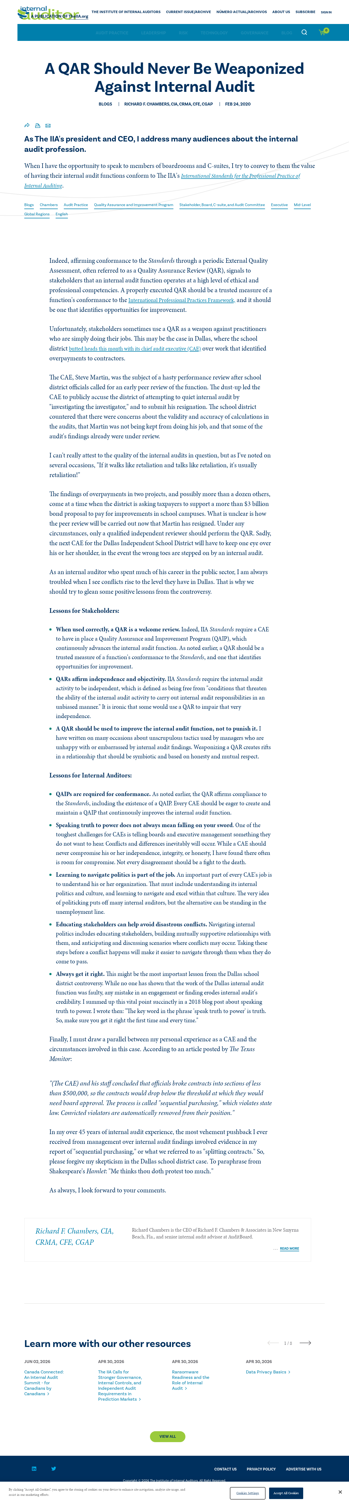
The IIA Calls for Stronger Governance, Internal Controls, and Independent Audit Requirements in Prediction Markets (119, 1390)
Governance (255, 32)
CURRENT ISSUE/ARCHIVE (204, 12)
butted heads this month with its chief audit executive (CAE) (147, 349)
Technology (214, 32)
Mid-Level (58, 214)
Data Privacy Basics (261, 1371)
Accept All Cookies (286, 1493)
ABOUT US (285, 12)
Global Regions (89, 214)
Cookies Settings (247, 1493)
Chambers (51, 204)
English (117, 214)
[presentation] (273, 1339)
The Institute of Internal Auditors (149, 12)
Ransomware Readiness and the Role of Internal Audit (194, 1376)
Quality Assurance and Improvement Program (145, 204)
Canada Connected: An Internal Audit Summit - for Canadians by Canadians (42, 1382)
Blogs (29, 204)
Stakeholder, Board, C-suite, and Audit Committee (244, 204)
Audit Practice (112, 32)
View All (168, 1449)
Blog (286, 32)
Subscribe (307, 12)
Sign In (326, 12)
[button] (285, 1339)
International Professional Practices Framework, (191, 301)
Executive (33, 214)
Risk (183, 32)
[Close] (340, 1492)
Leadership (153, 32)
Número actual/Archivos (250, 12)
